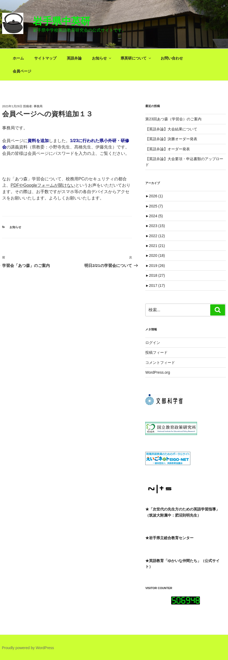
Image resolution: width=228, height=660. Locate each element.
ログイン (152, 342)
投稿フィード (156, 352)
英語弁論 (74, 58)
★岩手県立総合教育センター (169, 538)
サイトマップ (45, 58)
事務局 (38, 106)
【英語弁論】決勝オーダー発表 (171, 139)
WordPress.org (157, 372)
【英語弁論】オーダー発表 (167, 149)
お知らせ (102, 58)
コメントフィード (160, 362)
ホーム (18, 58)
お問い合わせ (172, 58)
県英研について (136, 58)
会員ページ (22, 71)
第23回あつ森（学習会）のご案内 (173, 119)
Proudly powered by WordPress (28, 648)
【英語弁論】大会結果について (171, 129)
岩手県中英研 (61, 21)
